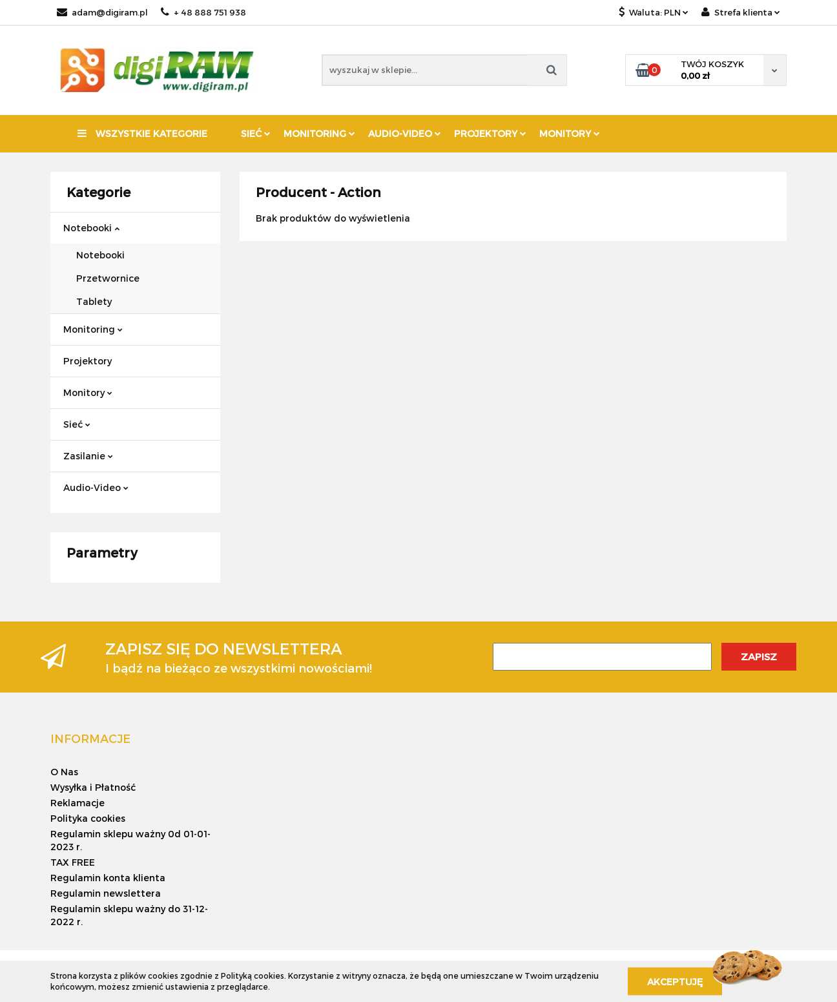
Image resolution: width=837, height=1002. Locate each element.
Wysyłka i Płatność (93, 787)
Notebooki (91, 227)
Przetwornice (108, 278)
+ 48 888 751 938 (203, 12)
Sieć (256, 133)
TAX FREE (72, 862)
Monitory (569, 133)
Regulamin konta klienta (107, 877)
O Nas (64, 771)
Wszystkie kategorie (142, 133)
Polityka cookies (87, 818)
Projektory (490, 133)
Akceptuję (675, 981)
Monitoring (319, 133)
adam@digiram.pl (102, 12)
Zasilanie (88, 455)
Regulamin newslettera (105, 893)
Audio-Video (404, 133)
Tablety (94, 301)
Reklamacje (77, 802)
